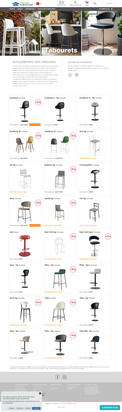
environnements (30, 9)
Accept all (36, 408)
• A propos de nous (56, 384)
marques (20, 9)
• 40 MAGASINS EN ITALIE (74, 384)
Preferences (20, 408)
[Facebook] (57, 377)
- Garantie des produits (21, 391)
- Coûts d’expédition (20, 388)
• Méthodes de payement (39, 384)
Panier (87, 3)
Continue (11, 408)
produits (12, 9)
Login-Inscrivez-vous (75, 3)
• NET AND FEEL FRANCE (91, 384)
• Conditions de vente (21, 384)
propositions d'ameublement (47, 9)
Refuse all (28, 408)
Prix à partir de (25, 111)
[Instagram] (64, 377)
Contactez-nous (61, 3)
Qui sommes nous (104, 9)
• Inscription (54, 388)
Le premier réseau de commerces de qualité (72, 388)
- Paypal (34, 391)
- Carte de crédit (36, 388)
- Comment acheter (20, 386)
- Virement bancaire (37, 386)
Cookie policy (61, 407)
